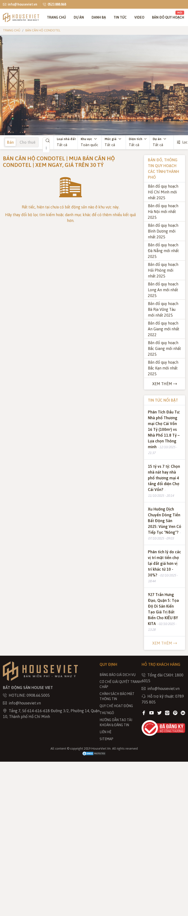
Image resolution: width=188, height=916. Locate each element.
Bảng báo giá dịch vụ (118, 675)
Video (139, 17)
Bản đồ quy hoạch (168, 15)
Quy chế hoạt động (116, 706)
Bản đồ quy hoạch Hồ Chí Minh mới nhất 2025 (163, 192)
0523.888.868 (54, 4)
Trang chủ (56, 17)
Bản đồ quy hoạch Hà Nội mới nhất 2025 (163, 211)
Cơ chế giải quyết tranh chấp (120, 684)
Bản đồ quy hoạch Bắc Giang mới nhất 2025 (164, 348)
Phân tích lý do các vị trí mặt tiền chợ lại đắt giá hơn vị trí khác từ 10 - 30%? (164, 563)
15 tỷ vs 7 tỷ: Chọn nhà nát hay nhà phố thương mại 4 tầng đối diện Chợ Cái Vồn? (164, 478)
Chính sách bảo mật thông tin (117, 696)
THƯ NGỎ (107, 713)
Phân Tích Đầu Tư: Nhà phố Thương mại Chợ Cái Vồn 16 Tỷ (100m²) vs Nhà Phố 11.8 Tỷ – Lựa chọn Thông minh (164, 429)
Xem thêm (164, 383)
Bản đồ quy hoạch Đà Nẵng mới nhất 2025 (163, 250)
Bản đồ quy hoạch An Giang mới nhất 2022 (163, 329)
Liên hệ (105, 732)
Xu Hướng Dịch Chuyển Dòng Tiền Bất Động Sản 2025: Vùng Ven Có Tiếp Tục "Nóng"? (164, 521)
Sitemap (106, 739)
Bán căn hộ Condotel (42, 30)
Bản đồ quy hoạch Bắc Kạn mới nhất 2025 (163, 368)
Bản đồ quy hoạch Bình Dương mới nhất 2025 (163, 231)
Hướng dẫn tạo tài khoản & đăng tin (116, 722)
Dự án (79, 17)
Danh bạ (99, 17)
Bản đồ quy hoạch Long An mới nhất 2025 (163, 290)
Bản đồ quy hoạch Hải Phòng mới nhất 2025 (163, 270)
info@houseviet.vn (20, 4)
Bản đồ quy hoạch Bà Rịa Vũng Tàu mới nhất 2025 (163, 309)
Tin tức (120, 17)
